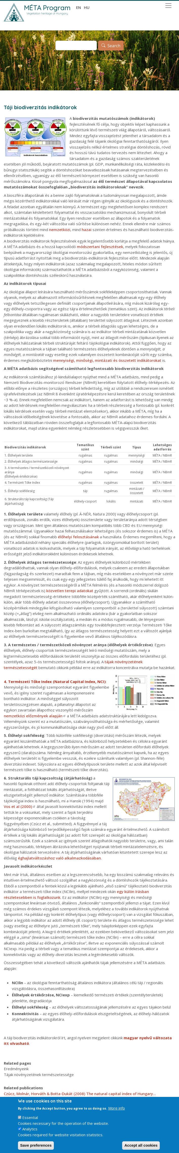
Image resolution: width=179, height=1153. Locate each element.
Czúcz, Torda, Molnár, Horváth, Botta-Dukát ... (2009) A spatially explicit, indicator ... (80, 1099)
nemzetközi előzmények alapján (35, 715)
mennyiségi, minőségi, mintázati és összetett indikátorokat (107, 360)
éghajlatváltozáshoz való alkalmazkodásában (59, 857)
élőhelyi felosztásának (78, 536)
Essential (30, 1122)
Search (113, 45)
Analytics (29, 1133)
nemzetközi (59, 229)
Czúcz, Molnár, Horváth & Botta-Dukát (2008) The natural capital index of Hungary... (80, 1093)
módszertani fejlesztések (100, 246)
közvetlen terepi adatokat (69, 590)
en (78, 7)
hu (86, 7)
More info (116, 1112)
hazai (87, 229)
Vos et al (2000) (20, 806)
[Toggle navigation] (168, 5)
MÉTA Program (47, 7)
